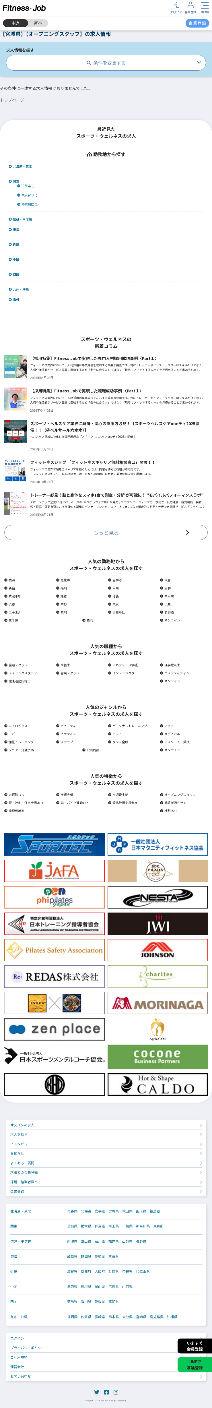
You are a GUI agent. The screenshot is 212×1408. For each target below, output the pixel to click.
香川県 (86, 1301)
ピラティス (66, 733)
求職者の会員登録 (24, 1172)
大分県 (127, 1316)
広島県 (113, 1286)
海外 (14, 299)
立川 (61, 612)
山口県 (127, 1286)
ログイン (17, 1338)
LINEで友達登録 (195, 1364)
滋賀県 (72, 1271)
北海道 (86, 1211)
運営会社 (17, 1366)
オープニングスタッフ (178, 794)
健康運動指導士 (17, 681)
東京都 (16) (27, 195)
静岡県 (86, 1256)
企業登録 (17, 1191)
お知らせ (17, 1153)
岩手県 (100, 1211)
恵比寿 (63, 580)
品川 (61, 588)
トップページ (12, 100)
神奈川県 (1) (28, 204)
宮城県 (113, 1211)
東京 (113, 604)
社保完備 (64, 794)
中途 (15, 23)
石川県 (100, 1241)
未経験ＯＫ (14, 794)
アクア (167, 725)
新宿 (9, 588)
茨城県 (72, 1226)
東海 (14, 229)
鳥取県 (72, 1286)
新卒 (38, 23)
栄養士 (63, 665)
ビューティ (66, 725)
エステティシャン (174, 673)
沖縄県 (172, 1316)
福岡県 (72, 1316)
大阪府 (100, 1271)
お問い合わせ (20, 1376)
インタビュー (20, 1143)
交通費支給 (118, 794)
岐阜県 (72, 1256)
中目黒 (167, 596)
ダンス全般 (118, 741)
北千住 (11, 620)
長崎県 (100, 1316)
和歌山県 (143, 1271)
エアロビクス (16, 725)
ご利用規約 (19, 1357)
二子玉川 (12, 612)
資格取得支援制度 (123, 802)
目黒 (113, 588)
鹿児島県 (157, 1316)
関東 (14, 181)
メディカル (170, 733)
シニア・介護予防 (19, 749)
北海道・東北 (20, 166)
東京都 (158, 1226)
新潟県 (72, 1241)
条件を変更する (106, 62)
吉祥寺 (115, 580)
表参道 (167, 612)
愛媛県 (100, 1301)
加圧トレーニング (19, 741)
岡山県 (100, 1286)
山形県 (141, 1211)
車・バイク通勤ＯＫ (72, 802)
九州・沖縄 (19, 289)
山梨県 (127, 1241)
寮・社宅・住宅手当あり (23, 802)
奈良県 (127, 1271)
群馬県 (100, 1226)
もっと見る (106, 532)
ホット (115, 733)
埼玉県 (113, 1226)
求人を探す (19, 1134)
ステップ (64, 741)
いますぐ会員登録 (195, 1346)
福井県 (113, 1241)
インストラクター (123, 673)
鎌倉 (61, 596)
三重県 (113, 1256)
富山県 (86, 1241)
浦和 (165, 588)
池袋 (113, 596)
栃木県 (86, 1226)
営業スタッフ (67, 673)
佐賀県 (86, 1316)
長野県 (141, 1241)
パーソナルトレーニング (127, 725)
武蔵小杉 (12, 596)
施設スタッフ (16, 665)
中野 (61, 604)
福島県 (155, 1211)
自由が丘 (116, 612)
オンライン (170, 620)
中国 (14, 259)
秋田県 (127, 1211)
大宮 (165, 580)
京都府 (86, 1271)
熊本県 (113, 1316)
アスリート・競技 (175, 741)
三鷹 (165, 604)
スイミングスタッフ (20, 673)
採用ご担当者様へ (24, 1181)
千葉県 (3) (26, 185)
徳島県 (72, 1301)
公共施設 (90, 749)
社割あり (168, 810)
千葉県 (127, 1226)
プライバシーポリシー (27, 1347)
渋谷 (9, 604)
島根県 (86, 1286)
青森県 (72, 1211)
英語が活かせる (173, 802)
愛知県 (100, 1256)
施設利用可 (14, 810)
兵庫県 (113, 1271)
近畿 (14, 244)
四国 (14, 274)
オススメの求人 (22, 1124)
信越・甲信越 (20, 219)
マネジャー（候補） (124, 665)
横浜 (9, 580)
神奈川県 (143, 1226)
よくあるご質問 (22, 1162)
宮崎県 (141, 1316)
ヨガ (9, 733)
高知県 (113, 1301)
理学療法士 (170, 665)
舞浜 (87, 620)
